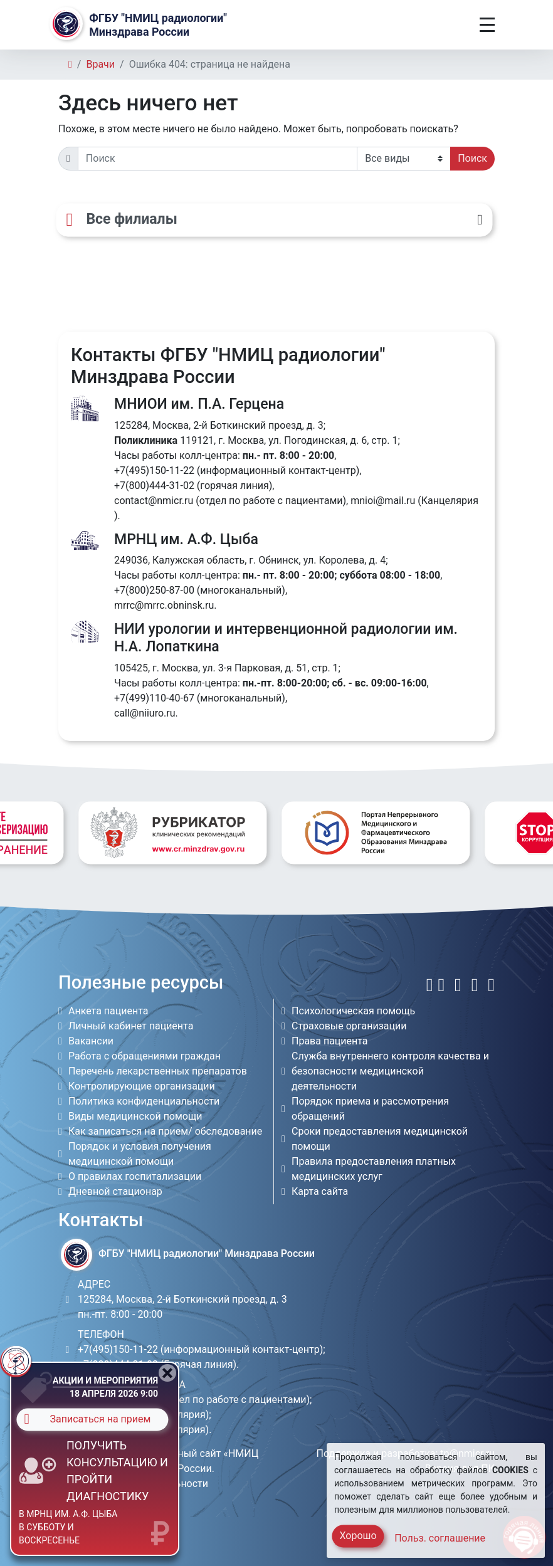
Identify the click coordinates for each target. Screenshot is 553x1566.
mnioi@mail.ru (382, 501)
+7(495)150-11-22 (154, 470)
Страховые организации (349, 1026)
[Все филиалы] (274, 220)
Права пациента (330, 1041)
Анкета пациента (108, 1011)
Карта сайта (320, 1191)
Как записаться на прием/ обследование (165, 1131)
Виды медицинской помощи (135, 1116)
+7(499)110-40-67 (154, 698)
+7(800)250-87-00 (154, 590)
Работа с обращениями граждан (144, 1056)
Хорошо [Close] (357, 1536)
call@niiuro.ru (145, 713)
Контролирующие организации (141, 1086)
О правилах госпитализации (134, 1176)
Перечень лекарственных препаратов (157, 1071)
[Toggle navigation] (487, 25)
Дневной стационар (115, 1191)
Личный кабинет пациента (130, 1026)
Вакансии (90, 1041)
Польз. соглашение (439, 1538)
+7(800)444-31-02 (154, 485)
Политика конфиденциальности (143, 1101)
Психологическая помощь (353, 1011)
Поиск (472, 158)
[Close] (167, 1373)
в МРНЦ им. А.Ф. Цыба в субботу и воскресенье (68, 1527)
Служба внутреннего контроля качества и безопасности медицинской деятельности (390, 1071)
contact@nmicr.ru (153, 501)
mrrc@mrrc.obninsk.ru (164, 605)
